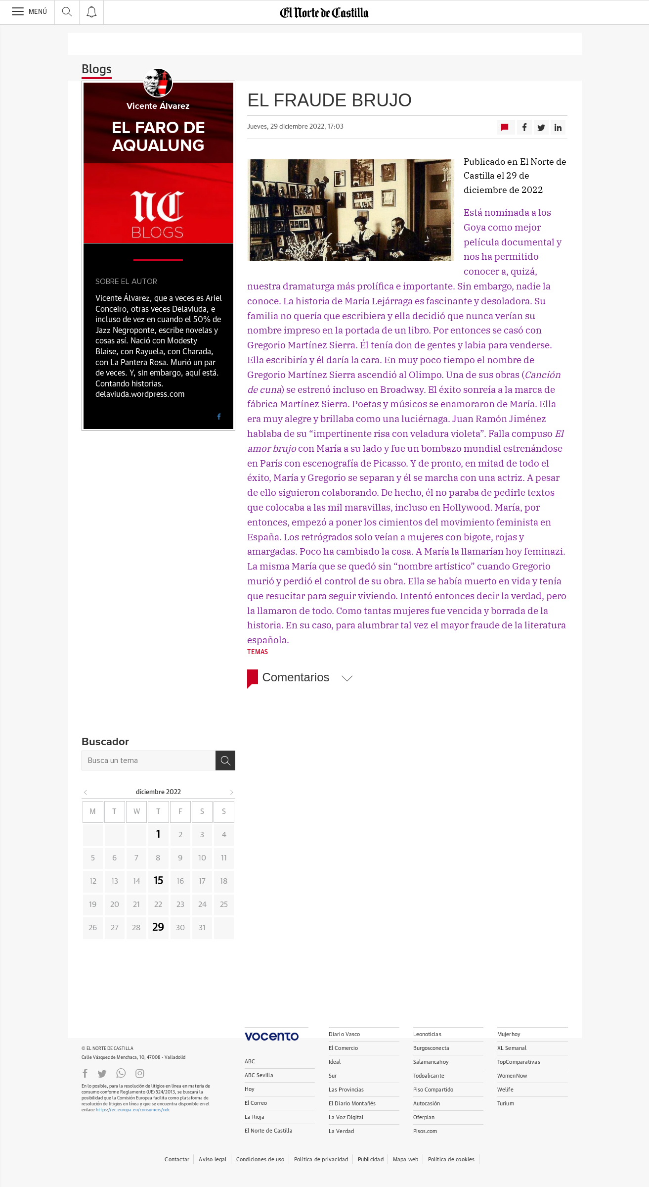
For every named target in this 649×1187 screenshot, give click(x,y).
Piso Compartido (433, 1089)
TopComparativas (518, 1062)
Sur (333, 1076)
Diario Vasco (344, 1034)
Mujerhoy (508, 1034)
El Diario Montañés (352, 1103)
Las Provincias (346, 1089)
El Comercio (343, 1048)
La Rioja (255, 1117)
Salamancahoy (431, 1062)
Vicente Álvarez (158, 106)
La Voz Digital (346, 1117)
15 (158, 881)
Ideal (335, 1062)
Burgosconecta (431, 1048)
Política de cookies (451, 1159)
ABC (250, 1061)
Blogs (97, 70)
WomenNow (512, 1076)
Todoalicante (428, 1076)
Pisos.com (425, 1131)
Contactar (177, 1159)
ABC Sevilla (259, 1075)
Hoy (250, 1089)
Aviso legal (212, 1159)
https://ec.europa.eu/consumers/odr (132, 1110)
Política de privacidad (321, 1159)
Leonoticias (427, 1034)
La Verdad (341, 1131)
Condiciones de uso (260, 1159)
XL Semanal (511, 1048)
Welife (505, 1089)
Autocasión (426, 1103)
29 (158, 928)
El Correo (256, 1103)
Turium (505, 1103)
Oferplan (424, 1117)
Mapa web (406, 1159)
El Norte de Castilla (269, 1131)
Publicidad (371, 1159)
